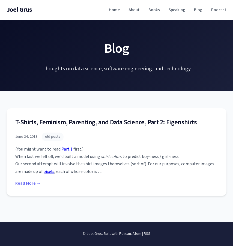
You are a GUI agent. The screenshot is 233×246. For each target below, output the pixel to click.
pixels (48, 172)
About (134, 10)
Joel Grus (19, 9)
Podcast (218, 10)
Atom (137, 233)
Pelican (125, 233)
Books (154, 10)
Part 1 (67, 149)
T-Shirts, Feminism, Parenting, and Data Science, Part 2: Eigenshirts (106, 122)
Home (114, 10)
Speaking (177, 10)
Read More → (28, 183)
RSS (147, 233)
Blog (198, 10)
